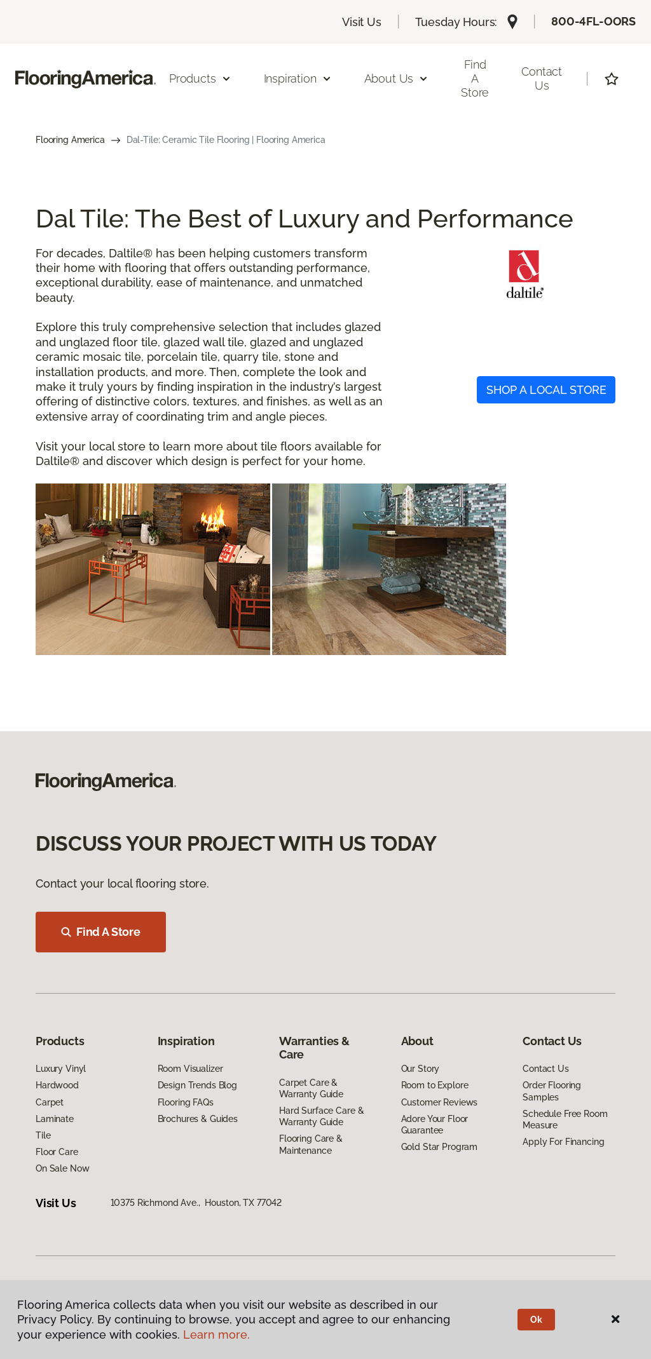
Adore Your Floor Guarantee (435, 1124)
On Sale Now (62, 1168)
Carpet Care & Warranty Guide (311, 1088)
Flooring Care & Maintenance (311, 1144)
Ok (536, 1320)
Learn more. (216, 1334)
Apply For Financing (563, 1142)
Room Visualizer (190, 1069)
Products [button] (200, 78)
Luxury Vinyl (61, 1069)
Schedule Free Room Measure (565, 1119)
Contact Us (541, 78)
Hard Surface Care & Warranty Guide (321, 1116)
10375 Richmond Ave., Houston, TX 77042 (196, 1203)
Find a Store (475, 78)
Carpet (50, 1102)
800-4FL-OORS (593, 21)
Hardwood (57, 1085)
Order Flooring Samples (552, 1091)
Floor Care (57, 1152)
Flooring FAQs (186, 1102)
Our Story (420, 1069)
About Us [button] (396, 78)
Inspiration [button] (298, 78)
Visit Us (361, 22)
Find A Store (100, 931)
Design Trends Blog (197, 1085)
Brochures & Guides (198, 1119)
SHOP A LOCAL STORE (546, 389)
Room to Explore (435, 1085)
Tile (43, 1135)
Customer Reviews (439, 1102)
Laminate (55, 1119)
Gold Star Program (439, 1147)
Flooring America (70, 140)
